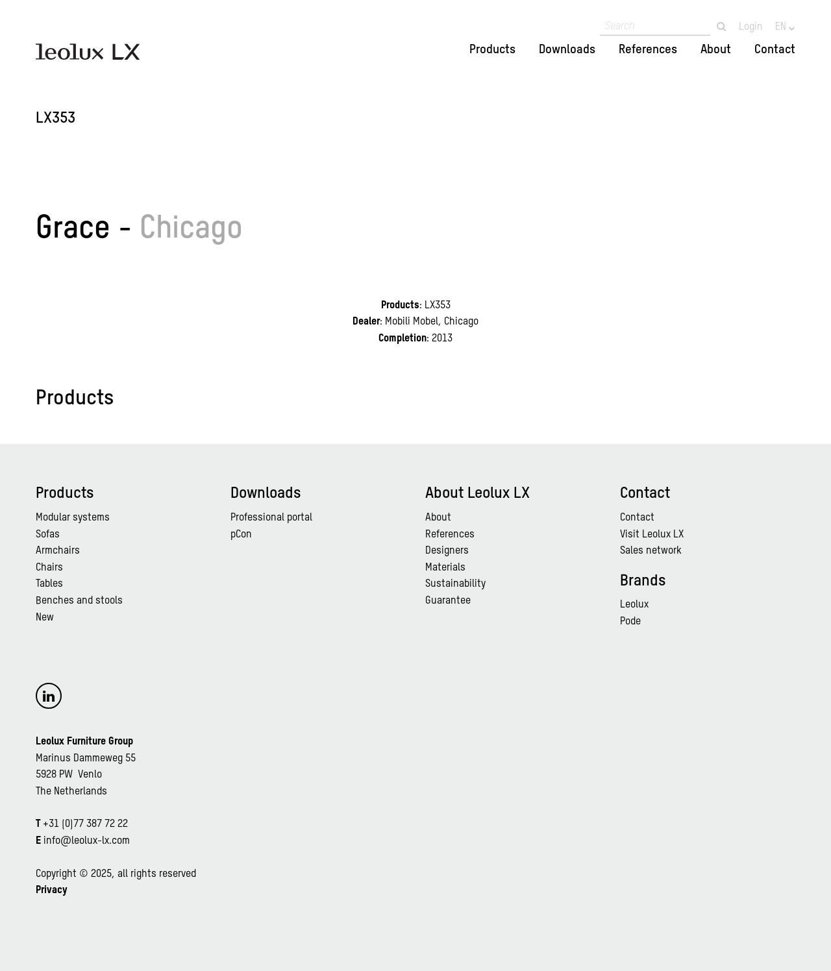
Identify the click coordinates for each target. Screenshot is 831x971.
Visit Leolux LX (652, 535)
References (648, 49)
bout (441, 518)
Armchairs (58, 551)
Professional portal (271, 518)
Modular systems (73, 518)
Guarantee (448, 601)
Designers (447, 551)
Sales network (651, 551)
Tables (49, 584)
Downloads (567, 49)
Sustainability (455, 584)
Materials (445, 568)
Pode (630, 622)
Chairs (49, 568)
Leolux (634, 605)
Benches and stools (79, 601)
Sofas (48, 535)
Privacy (52, 890)
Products (492, 49)
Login (751, 27)
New (45, 618)
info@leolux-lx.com (86, 841)
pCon (241, 535)
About (716, 49)
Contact (774, 49)
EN (782, 27)
